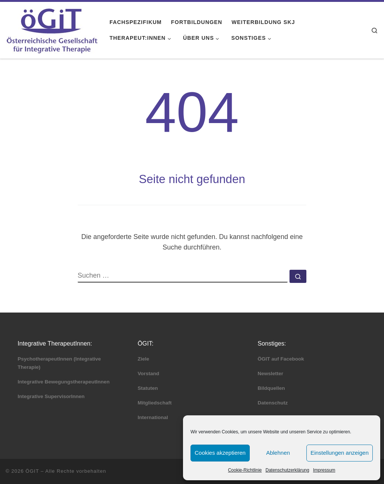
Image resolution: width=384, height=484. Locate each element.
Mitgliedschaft (155, 403)
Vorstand (148, 373)
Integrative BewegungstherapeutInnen (64, 382)
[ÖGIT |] (52, 29)
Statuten (148, 388)
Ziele (143, 359)
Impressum (324, 470)
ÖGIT (32, 471)
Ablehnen (278, 452)
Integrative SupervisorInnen (51, 396)
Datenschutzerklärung (287, 470)
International (153, 417)
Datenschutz (273, 403)
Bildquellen (271, 388)
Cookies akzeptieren (220, 452)
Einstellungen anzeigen (339, 452)
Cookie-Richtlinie (245, 470)
